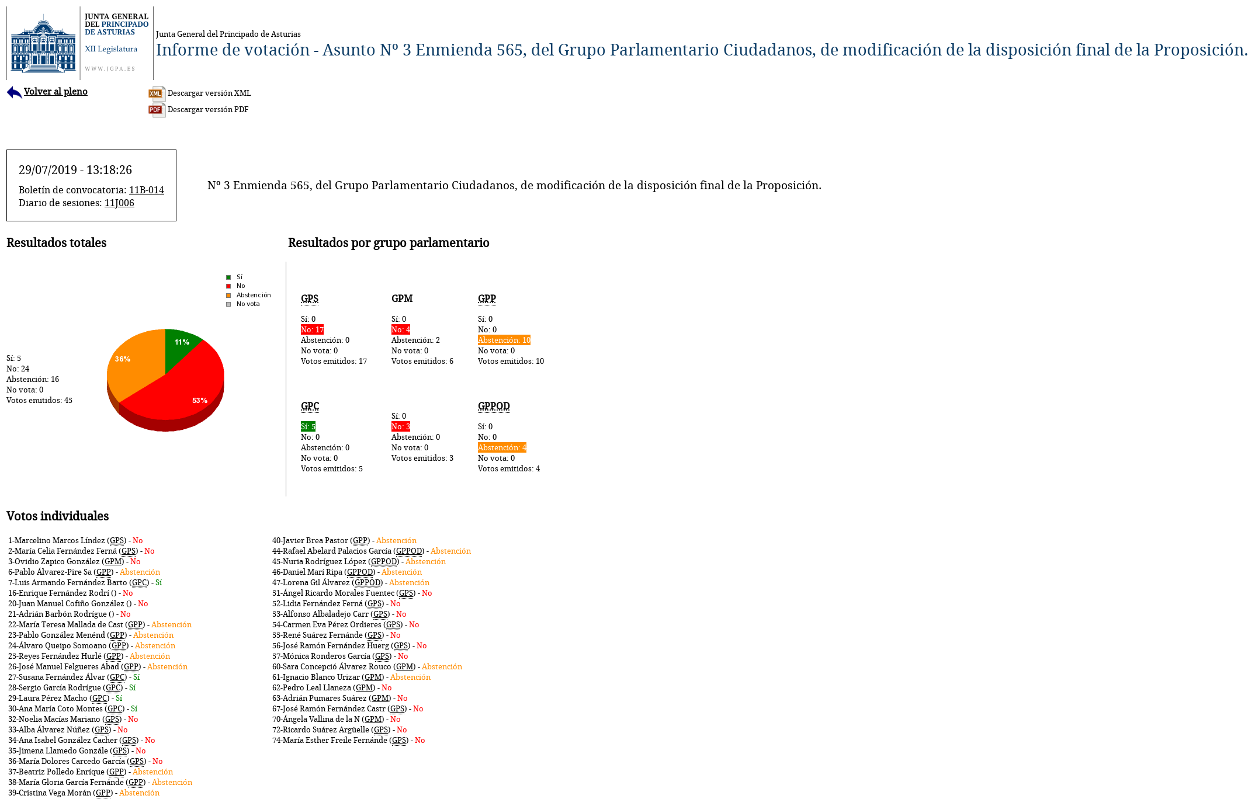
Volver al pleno (47, 91)
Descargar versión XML (199, 93)
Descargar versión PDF (198, 109)
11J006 (119, 202)
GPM (113, 561)
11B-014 (146, 189)
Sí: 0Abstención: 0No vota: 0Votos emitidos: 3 (422, 437)
